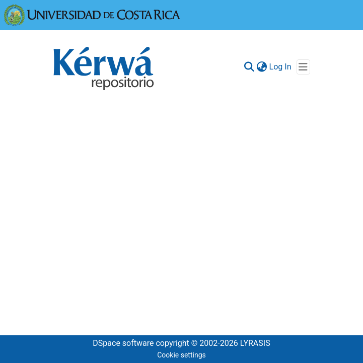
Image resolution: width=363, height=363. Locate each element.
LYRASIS (255, 343)
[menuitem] (262, 67)
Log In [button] (281, 66)
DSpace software (123, 343)
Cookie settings (181, 355)
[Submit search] (249, 67)
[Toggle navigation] (303, 67)
